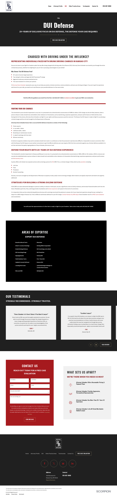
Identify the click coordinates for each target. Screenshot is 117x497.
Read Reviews (105, 340)
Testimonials (61, 449)
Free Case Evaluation (58, 40)
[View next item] (96, 341)
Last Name (31, 375)
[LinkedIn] (72, 459)
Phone (9, 381)
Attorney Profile (35, 449)
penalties (83, 164)
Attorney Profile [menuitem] (58, 6)
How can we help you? (13, 392)
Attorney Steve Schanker (18, 87)
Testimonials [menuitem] (86, 6)
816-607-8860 (107, 6)
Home (27, 449)
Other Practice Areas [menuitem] (74, 6)
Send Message (27, 415)
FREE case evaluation (98, 197)
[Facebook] (44, 459)
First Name (10, 375)
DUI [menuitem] (66, 6)
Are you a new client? (13, 386)
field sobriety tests (18, 161)
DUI (53, 164)
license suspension (53, 191)
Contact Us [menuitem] (95, 6)
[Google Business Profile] (63, 459)
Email (30, 381)
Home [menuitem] (49, 6)
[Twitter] (54, 459)
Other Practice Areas (51, 449)
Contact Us (70, 449)
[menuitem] (8, 490)
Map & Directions (50, 475)
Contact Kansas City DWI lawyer (70, 197)
